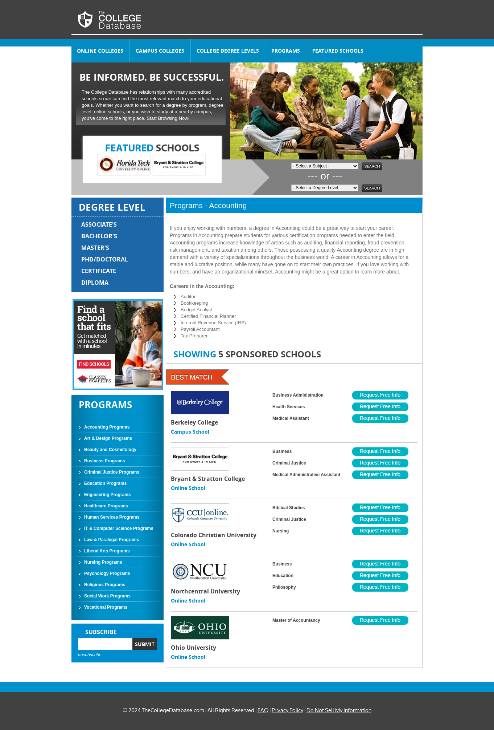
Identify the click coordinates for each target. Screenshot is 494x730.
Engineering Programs (107, 494)
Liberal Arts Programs (107, 550)
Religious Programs (104, 584)
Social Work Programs (107, 596)
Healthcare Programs (106, 505)
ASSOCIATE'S (99, 224)
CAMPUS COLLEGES (160, 50)
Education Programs (105, 483)
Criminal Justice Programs (111, 472)
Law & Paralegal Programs (111, 539)
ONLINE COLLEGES (100, 50)
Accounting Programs (106, 427)
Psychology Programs (107, 573)
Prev (94, 159)
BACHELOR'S (99, 236)
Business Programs (104, 460)
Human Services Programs (112, 517)
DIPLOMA (94, 283)
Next (210, 159)
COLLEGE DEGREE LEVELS (228, 50)
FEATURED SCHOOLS (337, 50)
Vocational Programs (105, 607)
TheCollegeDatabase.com (173, 710)
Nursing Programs (103, 562)
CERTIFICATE (98, 271)
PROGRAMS (285, 50)
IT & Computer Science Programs (118, 528)
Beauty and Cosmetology (110, 449)
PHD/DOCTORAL (104, 259)
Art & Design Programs (108, 438)
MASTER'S (95, 248)
